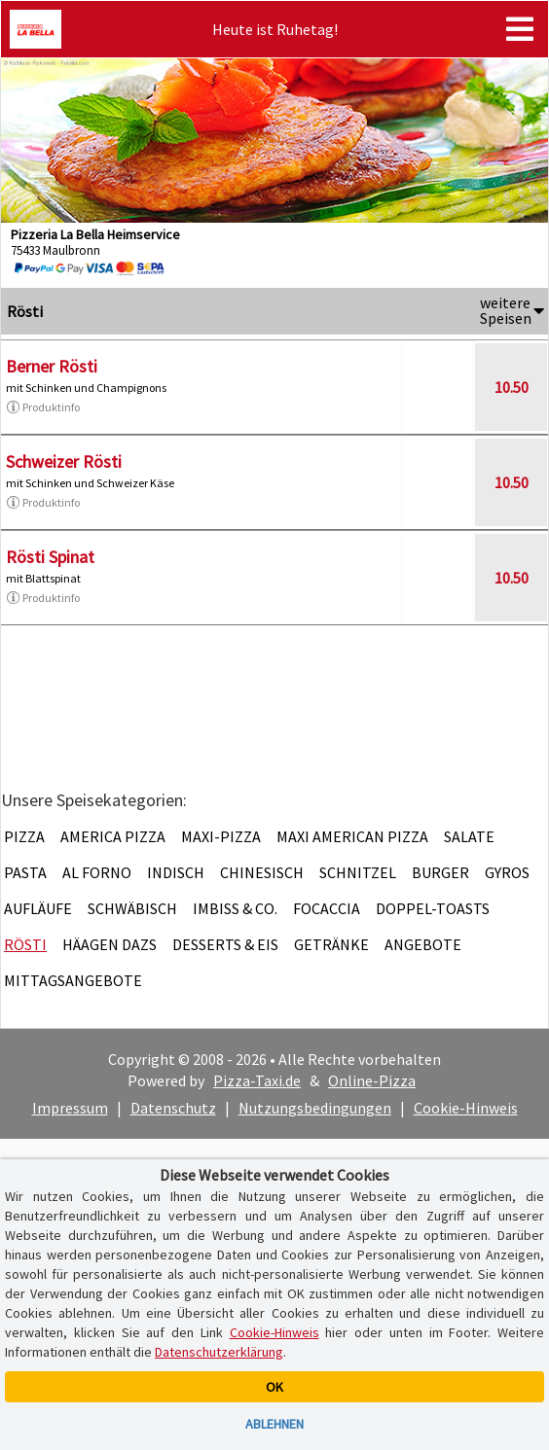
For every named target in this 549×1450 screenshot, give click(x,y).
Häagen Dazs (109, 944)
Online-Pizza (372, 1080)
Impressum (70, 1107)
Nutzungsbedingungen (314, 1107)
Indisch (175, 872)
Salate (469, 836)
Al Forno (96, 872)
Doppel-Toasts (433, 908)
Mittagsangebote (73, 980)
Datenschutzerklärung (219, 1352)
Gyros (507, 872)
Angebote (422, 944)
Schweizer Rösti (64, 461)
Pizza (24, 836)
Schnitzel (357, 872)
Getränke (331, 944)
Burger (440, 872)
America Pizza (112, 836)
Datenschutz (173, 1107)
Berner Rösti (51, 366)
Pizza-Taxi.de (257, 1080)
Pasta (25, 872)
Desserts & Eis (225, 944)
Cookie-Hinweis (466, 1107)
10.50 (511, 387)
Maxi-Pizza (221, 836)
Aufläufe (38, 908)
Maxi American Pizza (352, 836)
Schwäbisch (132, 908)
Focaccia (326, 908)
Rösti (25, 944)
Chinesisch (262, 872)
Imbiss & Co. (235, 908)
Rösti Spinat (50, 557)
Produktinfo (43, 407)
